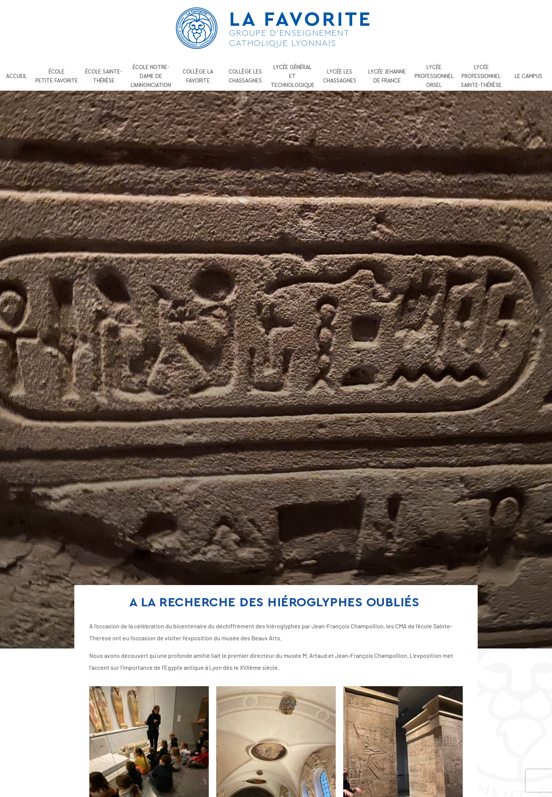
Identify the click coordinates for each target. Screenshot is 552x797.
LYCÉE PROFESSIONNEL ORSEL (434, 76)
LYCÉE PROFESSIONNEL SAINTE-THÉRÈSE (481, 76)
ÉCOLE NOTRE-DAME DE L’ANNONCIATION (151, 76)
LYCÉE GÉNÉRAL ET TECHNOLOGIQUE (292, 76)
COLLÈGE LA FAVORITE (198, 76)
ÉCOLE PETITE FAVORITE (56, 76)
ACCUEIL (16, 76)
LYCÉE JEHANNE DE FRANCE (387, 76)
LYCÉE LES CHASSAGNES (339, 76)
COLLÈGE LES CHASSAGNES (245, 76)
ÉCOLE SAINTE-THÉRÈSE (103, 76)
